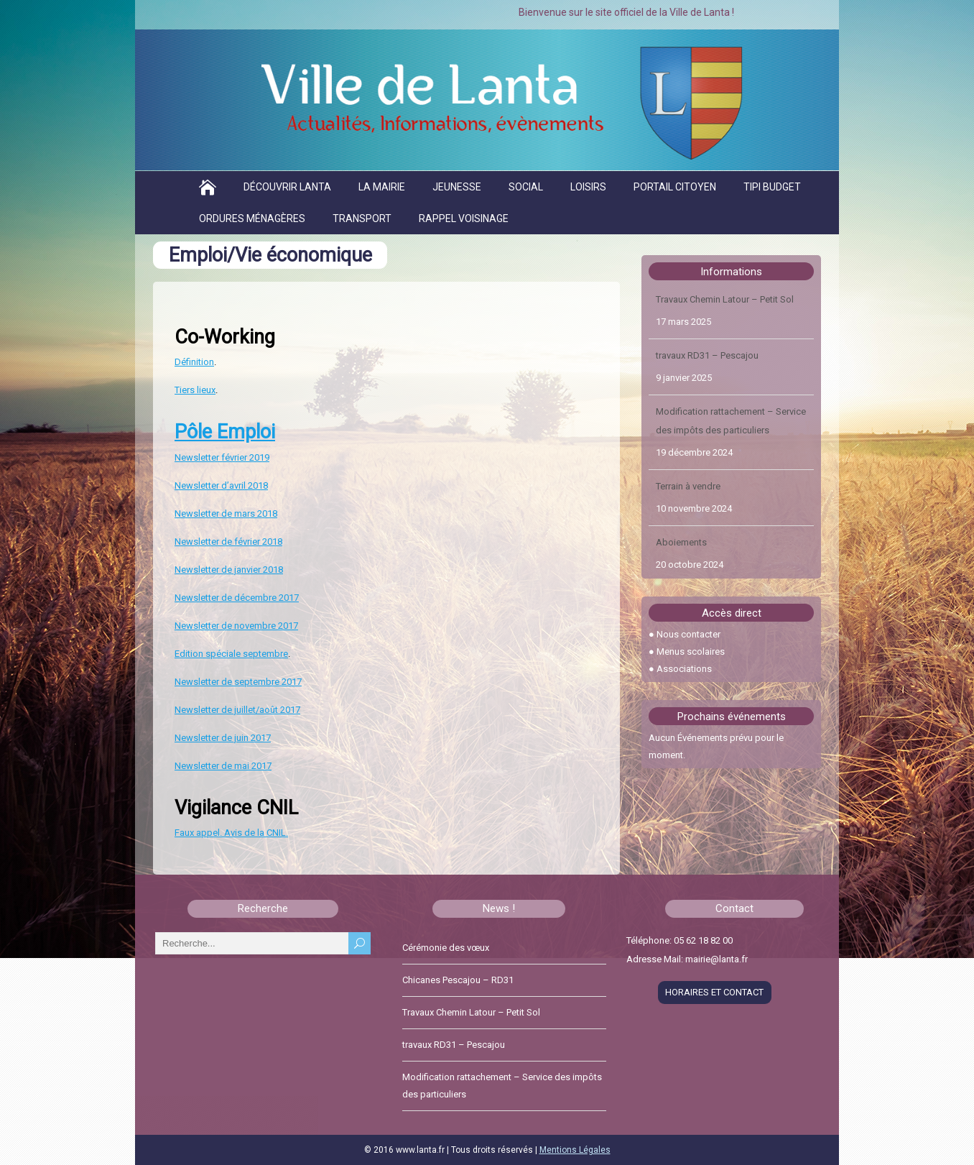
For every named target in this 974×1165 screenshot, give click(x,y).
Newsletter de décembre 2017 (237, 597)
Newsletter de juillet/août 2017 (237, 709)
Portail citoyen (675, 187)
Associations (684, 668)
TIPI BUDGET (772, 187)
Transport (362, 218)
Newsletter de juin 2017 (223, 737)
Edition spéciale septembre (231, 653)
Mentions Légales (575, 1150)
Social (526, 187)
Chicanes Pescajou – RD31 (458, 980)
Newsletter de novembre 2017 (236, 625)
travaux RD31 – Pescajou (707, 356)
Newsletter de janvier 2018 (229, 569)
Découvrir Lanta (287, 187)
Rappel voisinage (464, 218)
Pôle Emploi (225, 431)
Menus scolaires (691, 651)
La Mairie (381, 187)
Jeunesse (456, 187)
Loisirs (588, 187)
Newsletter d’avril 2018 (221, 485)
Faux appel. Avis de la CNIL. (231, 832)
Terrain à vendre (688, 487)
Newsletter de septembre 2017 (238, 681)
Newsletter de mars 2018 (226, 513)
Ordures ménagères (252, 218)
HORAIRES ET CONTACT (714, 992)
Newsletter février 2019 (222, 457)
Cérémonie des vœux (445, 947)
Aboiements (681, 543)
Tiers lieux (195, 390)
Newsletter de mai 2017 (223, 765)
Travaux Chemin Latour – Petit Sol (725, 300)
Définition (194, 361)
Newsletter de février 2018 (228, 541)
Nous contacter (688, 634)
